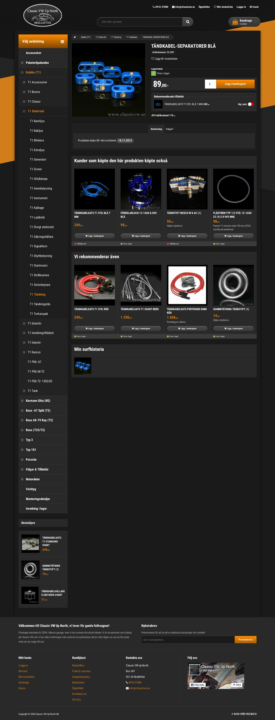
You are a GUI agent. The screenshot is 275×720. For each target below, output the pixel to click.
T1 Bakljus (36, 131)
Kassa (22, 688)
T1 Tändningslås (40, 304)
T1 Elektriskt (32, 111)
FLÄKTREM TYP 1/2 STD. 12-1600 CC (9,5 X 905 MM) (232, 214)
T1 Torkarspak (39, 314)
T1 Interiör (30, 342)
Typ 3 (26, 440)
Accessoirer (30, 53)
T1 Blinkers (37, 140)
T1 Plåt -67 (30, 362)
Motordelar (29, 479)
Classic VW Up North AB (47, 714)
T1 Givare (36, 169)
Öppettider (204, 6)
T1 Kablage (37, 208)
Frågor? (169, 129)
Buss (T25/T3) (32, 430)
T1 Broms (30, 92)
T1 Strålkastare (39, 275)
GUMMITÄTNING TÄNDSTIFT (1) (231, 309)
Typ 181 (27, 449)
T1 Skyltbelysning (41, 256)
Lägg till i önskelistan (166, 58)
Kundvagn (24, 682)
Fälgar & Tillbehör (34, 469)
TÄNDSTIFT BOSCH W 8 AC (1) (184, 213)
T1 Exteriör (30, 323)
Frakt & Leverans (81, 671)
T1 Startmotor (39, 265)
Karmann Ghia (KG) (34, 400)
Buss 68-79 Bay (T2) (36, 420)
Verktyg (27, 489)
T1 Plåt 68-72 (32, 371)
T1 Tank (29, 391)
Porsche (27, 459)
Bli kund (254, 6)
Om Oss (76, 699)
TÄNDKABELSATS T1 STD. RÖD (91, 309)
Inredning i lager (33, 508)
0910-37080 (160, 6)
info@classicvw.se (183, 6)
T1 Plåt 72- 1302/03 (36, 381)
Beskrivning (156, 129)
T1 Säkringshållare (41, 237)
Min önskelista (223, 6)
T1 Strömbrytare (40, 285)
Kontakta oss (79, 694)
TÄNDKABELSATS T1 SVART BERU (140, 309)
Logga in (241, 6)
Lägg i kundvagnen (235, 84)
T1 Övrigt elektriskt (42, 227)
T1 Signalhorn (38, 246)
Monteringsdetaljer (34, 499)
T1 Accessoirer (33, 82)
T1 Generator (38, 159)
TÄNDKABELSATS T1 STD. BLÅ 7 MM (183, 104)
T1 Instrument (38, 198)
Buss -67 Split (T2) (34, 410)
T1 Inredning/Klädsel (37, 333)
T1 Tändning (38, 294)
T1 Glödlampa (38, 179)
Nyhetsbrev (78, 682)
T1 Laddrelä (37, 217)
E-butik (235, 714)
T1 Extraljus (37, 150)
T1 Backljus (37, 121)
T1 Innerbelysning (41, 188)
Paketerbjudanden (34, 63)
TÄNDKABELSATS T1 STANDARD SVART (51, 541)
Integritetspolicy (81, 677)
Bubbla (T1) (30, 72)
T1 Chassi (30, 101)
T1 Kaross (30, 352)
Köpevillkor (78, 665)
